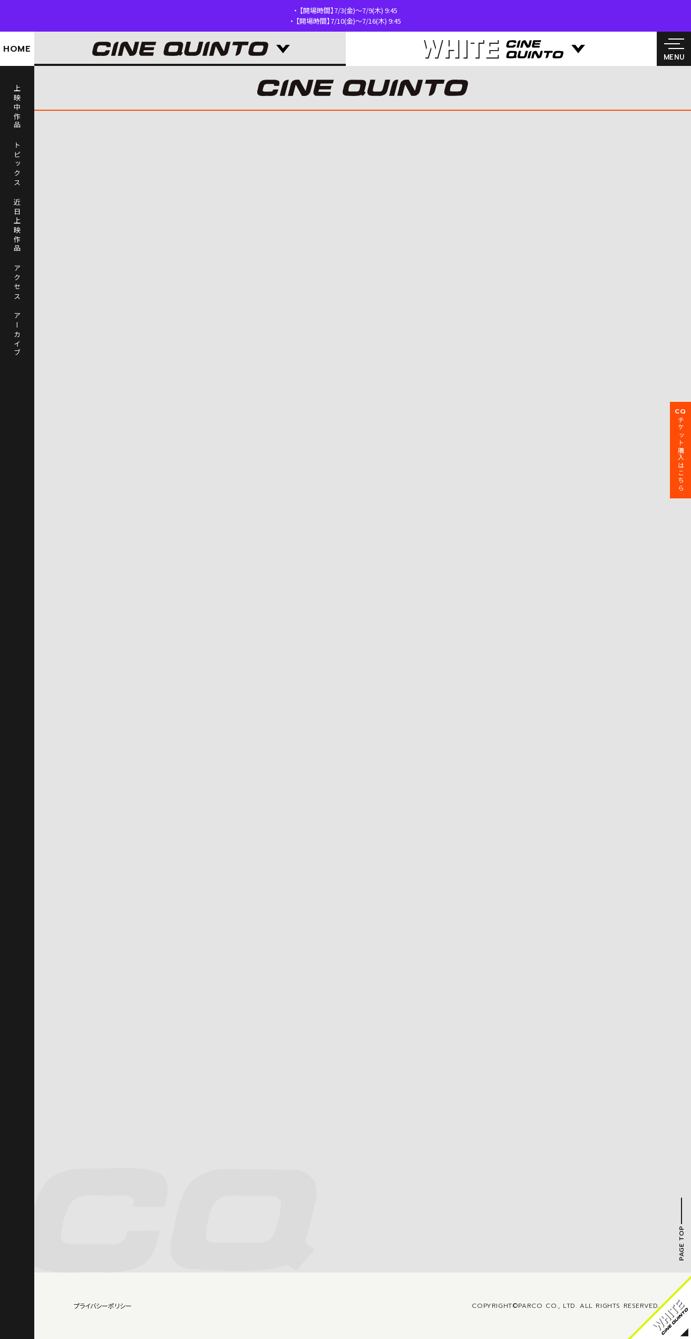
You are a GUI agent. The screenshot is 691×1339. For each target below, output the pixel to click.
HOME (17, 49)
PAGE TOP (681, 1243)
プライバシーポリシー (103, 1305)
